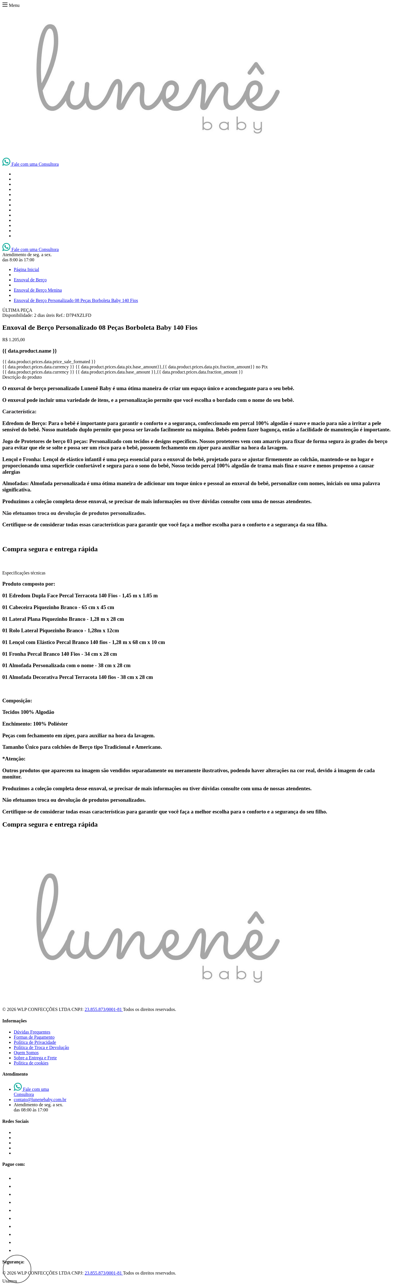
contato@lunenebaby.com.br (40, 1099)
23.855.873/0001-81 (104, 1009)
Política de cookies (31, 1062)
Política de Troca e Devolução (41, 1047)
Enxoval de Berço (30, 279)
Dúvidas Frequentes (32, 1032)
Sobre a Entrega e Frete (35, 1057)
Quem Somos (26, 1052)
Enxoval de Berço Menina (38, 290)
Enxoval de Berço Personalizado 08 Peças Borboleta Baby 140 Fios (76, 300)
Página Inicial (26, 269)
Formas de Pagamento (34, 1037)
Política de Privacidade (35, 1042)
